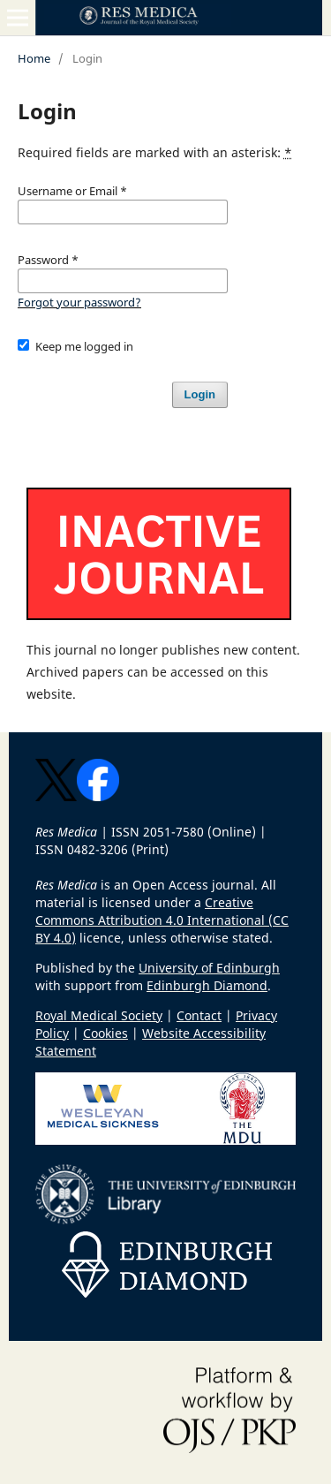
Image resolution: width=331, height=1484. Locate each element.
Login (199, 394)
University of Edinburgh (209, 967)
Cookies (105, 1033)
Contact (199, 1015)
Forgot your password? (79, 302)
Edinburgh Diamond (207, 985)
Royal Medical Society (98, 1015)
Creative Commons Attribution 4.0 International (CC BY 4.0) (162, 920)
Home (34, 58)
